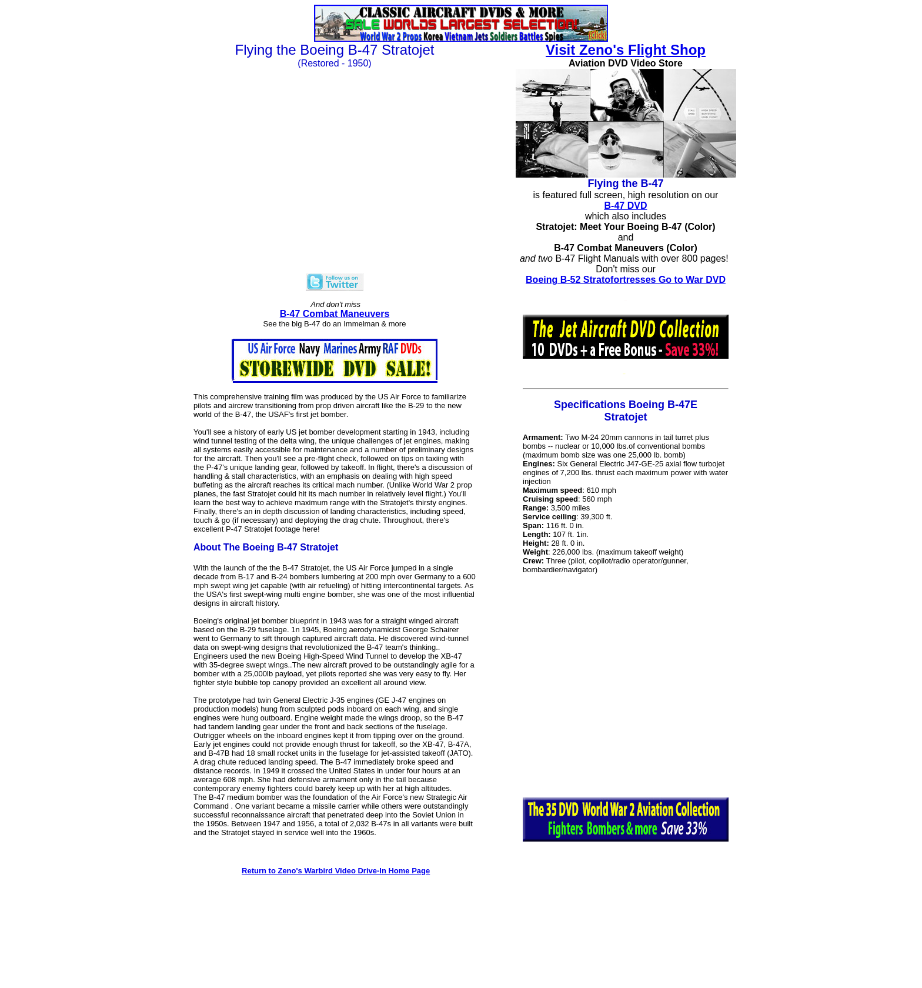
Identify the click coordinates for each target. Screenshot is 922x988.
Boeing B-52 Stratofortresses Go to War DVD (626, 280)
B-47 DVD (625, 206)
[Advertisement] (625, 685)
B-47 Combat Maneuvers (335, 314)
